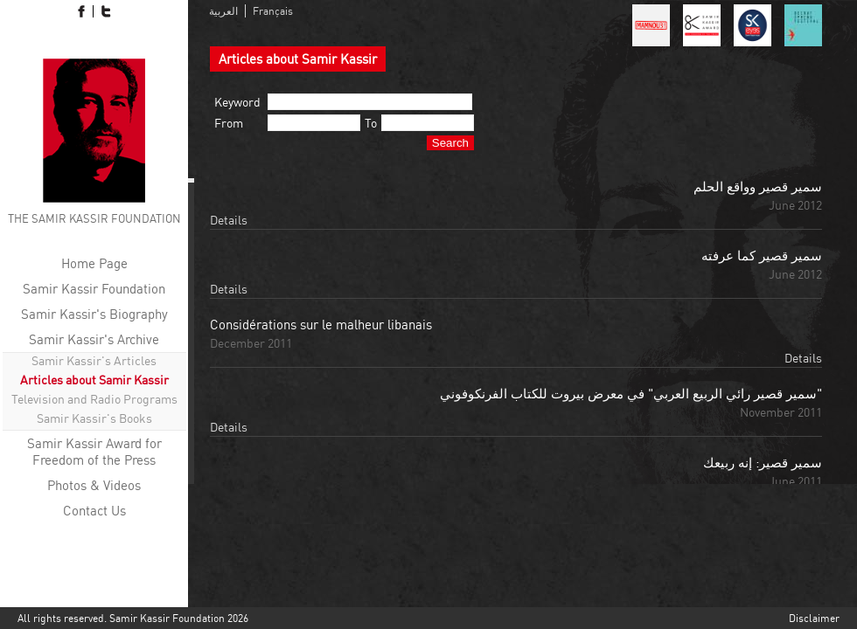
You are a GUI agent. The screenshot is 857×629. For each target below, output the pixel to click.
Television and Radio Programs (94, 398)
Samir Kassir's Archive (94, 339)
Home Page (94, 263)
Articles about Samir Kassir (94, 379)
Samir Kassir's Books (94, 418)
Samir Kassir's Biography (94, 314)
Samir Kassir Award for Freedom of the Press (94, 451)
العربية (223, 10)
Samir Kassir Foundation (94, 288)
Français (273, 10)
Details (228, 219)
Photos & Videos (94, 485)
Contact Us (94, 510)
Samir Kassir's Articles (94, 360)
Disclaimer (814, 618)
